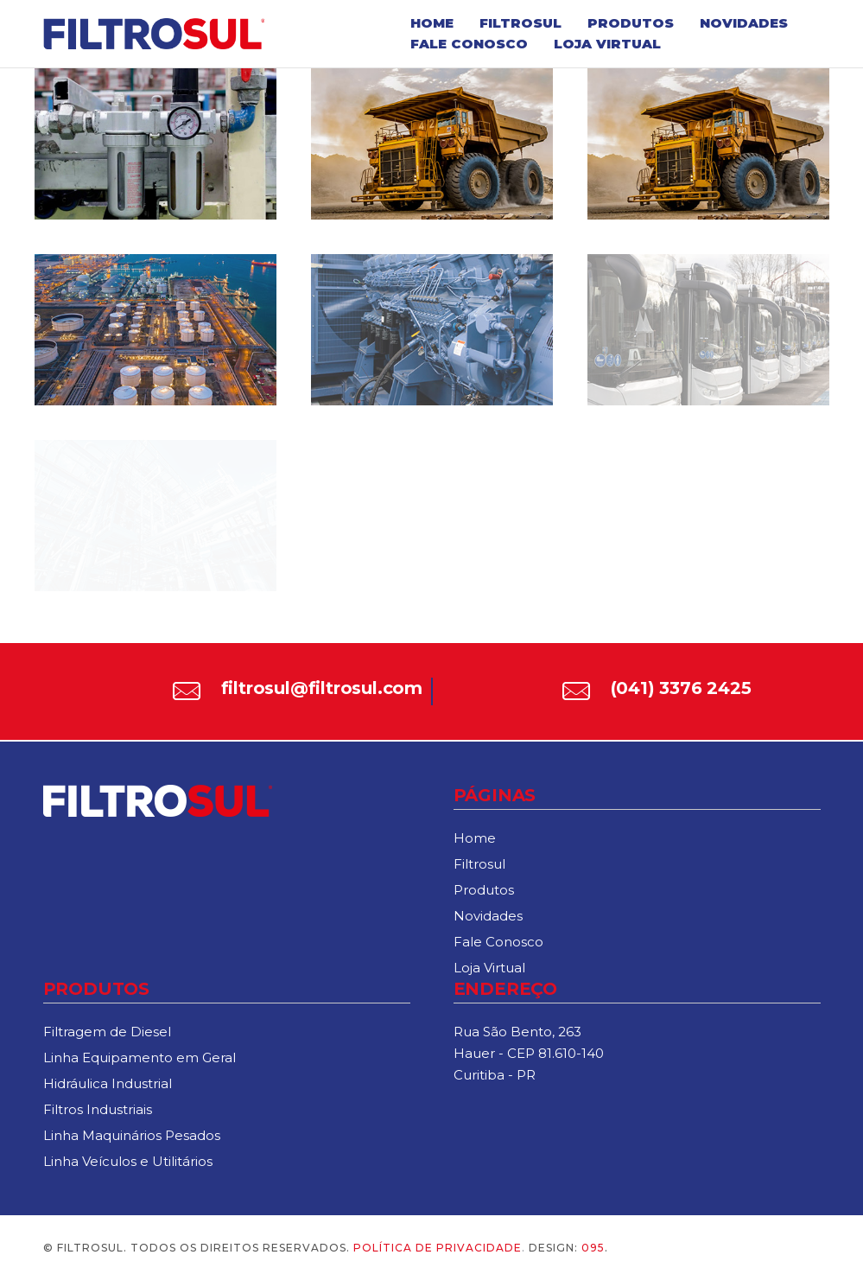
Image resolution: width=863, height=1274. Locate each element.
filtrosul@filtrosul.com (321, 688)
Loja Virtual (607, 43)
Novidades (744, 23)
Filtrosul (520, 23)
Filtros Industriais (97, 1109)
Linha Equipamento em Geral (139, 1057)
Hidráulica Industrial (107, 1083)
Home (432, 23)
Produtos (630, 23)
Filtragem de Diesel (107, 1031)
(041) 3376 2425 (681, 688)
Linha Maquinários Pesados (131, 1135)
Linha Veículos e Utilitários (128, 1161)
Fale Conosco (469, 43)
